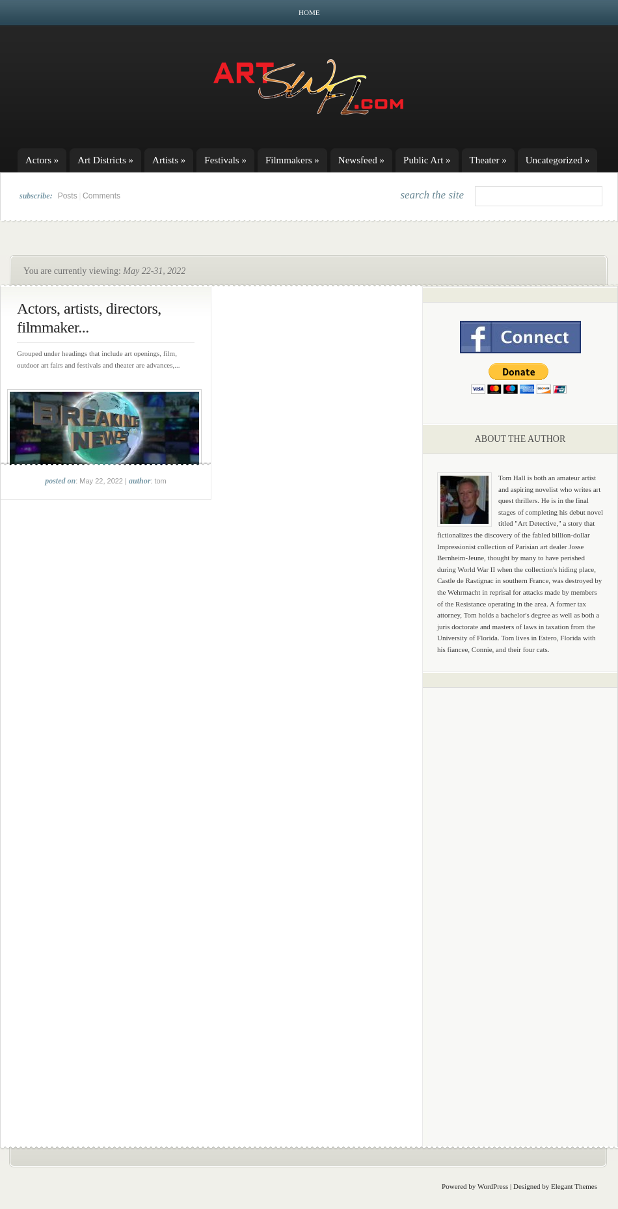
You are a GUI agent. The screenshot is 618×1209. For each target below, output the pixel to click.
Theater (488, 160)
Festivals (225, 160)
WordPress (492, 1186)
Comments (101, 195)
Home (309, 12)
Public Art (427, 160)
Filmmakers (292, 160)
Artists (168, 160)
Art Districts (105, 160)
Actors (42, 160)
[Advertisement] (520, 901)
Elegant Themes (574, 1186)
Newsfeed (361, 160)
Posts (67, 195)
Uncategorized (558, 160)
